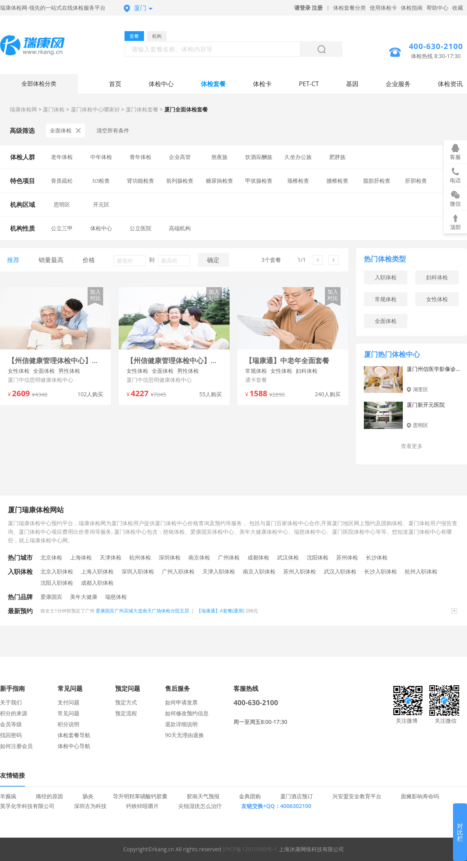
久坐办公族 (298, 157)
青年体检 (140, 157)
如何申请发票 (181, 702)
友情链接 (12, 775)
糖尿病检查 (219, 180)
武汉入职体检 (340, 571)
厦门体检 (54, 109)
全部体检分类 (38, 84)
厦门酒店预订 (296, 796)
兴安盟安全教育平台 (356, 796)
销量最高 (51, 260)
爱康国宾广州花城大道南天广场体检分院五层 (142, 610)
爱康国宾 (51, 596)
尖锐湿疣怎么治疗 (200, 806)
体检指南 (412, 7)
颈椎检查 (298, 180)
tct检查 (101, 180)
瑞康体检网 (23, 109)
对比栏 (460, 832)
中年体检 (101, 157)
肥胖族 (337, 157)
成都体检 (258, 557)
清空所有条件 (113, 130)
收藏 (457, 7)
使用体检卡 (383, 7)
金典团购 (250, 796)
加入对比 (95, 295)
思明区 (62, 204)
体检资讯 (450, 83)
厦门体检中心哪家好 (95, 109)
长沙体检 (377, 557)
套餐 (134, 36)
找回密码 (11, 735)
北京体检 (51, 557)
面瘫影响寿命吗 (420, 796)
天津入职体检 (218, 571)
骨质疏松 (62, 180)
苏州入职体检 (299, 571)
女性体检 (437, 299)
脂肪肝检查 (376, 180)
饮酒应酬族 (258, 157)
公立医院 (140, 228)
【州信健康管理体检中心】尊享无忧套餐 (174, 360)
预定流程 (126, 713)
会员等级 (11, 724)
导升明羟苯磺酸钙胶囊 (140, 796)
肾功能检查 (140, 180)
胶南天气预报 (203, 796)
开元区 (101, 204)
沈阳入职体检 (56, 582)
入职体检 (386, 277)
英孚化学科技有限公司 (27, 806)
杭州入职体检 (421, 571)
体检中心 (161, 83)
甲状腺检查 (258, 180)
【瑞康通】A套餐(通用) (220, 610)
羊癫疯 (8, 796)
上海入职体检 (97, 571)
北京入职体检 (56, 571)
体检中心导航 (74, 746)
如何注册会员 (16, 746)
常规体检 (386, 299)
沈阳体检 (317, 557)
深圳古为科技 (90, 806)
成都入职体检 (97, 582)
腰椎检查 (337, 180)
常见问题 (68, 713)
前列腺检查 (179, 180)
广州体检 (229, 557)
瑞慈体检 (116, 596)
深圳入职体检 (137, 571)
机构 (157, 36)
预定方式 (126, 702)
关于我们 (11, 702)
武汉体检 (288, 557)
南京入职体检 (259, 571)
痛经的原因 (49, 796)
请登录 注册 (308, 7)
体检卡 (262, 83)
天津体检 (110, 557)
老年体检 (62, 157)
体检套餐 (213, 83)
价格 (89, 260)
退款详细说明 (181, 724)
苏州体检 (347, 557)
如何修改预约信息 (187, 713)
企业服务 (398, 83)
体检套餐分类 (349, 7)
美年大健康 (83, 596)
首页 (115, 83)
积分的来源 (13, 713)
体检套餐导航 (74, 735)
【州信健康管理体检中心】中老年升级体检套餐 (55, 360)
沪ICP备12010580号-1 (250, 849)
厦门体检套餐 (142, 109)
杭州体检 (140, 557)
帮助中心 (437, 7)
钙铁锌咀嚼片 (142, 806)
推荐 (13, 260)
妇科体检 (437, 277)
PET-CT (309, 83)
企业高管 (180, 157)
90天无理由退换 (184, 735)
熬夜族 (219, 157)
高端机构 (180, 228)
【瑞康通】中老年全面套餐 (287, 360)
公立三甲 (62, 228)
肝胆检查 (416, 180)
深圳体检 (170, 557)
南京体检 (199, 557)
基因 (352, 83)
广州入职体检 (178, 571)
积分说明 (68, 724)
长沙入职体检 (380, 571)
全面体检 (65, 130)
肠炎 (88, 796)
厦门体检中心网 (39, 46)
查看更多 (412, 446)
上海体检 (81, 557)
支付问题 (68, 702)
